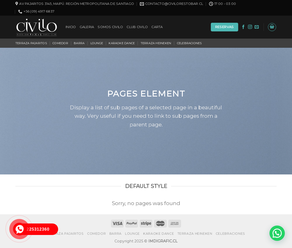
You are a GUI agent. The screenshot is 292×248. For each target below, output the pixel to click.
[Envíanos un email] (257, 27)
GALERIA (87, 27)
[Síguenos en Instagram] (250, 27)
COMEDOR (60, 43)
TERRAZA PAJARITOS (31, 43)
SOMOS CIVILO (110, 27)
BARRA (79, 43)
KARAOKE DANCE (122, 43)
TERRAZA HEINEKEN (156, 43)
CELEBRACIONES (189, 43)
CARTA (157, 27)
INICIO (71, 27)
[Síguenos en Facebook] (243, 27)
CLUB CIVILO (137, 27)
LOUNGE (96, 43)
